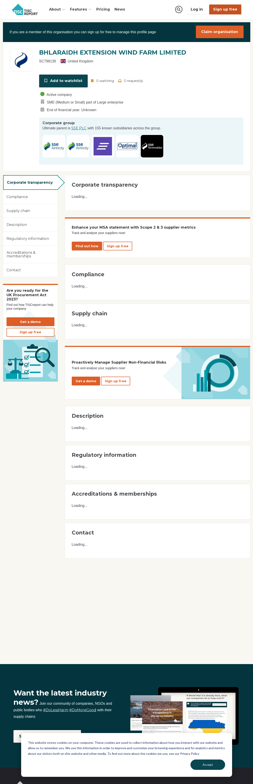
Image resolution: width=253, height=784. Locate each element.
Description (17, 224)
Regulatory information (28, 238)
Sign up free (225, 9)
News (119, 9)
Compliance (17, 196)
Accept (208, 764)
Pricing (103, 9)
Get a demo (30, 321)
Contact (14, 269)
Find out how (87, 245)
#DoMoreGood (82, 710)
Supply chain (18, 210)
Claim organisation (219, 32)
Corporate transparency (30, 181)
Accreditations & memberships (21, 253)
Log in (197, 9)
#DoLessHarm (55, 710)
